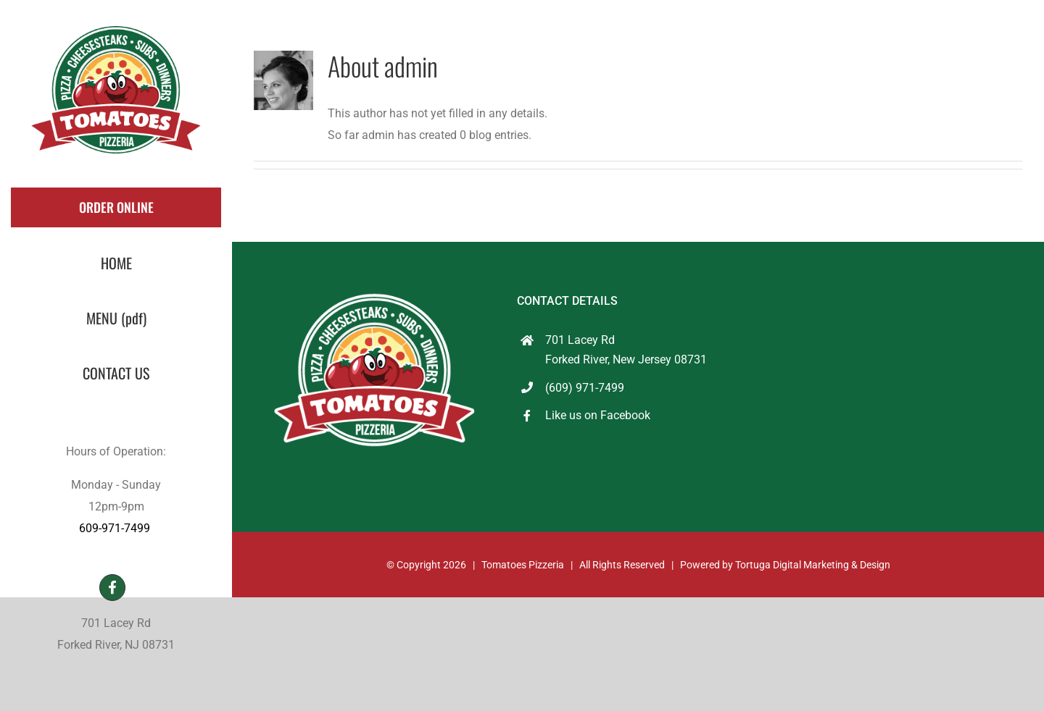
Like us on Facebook (597, 415)
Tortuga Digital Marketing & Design (812, 565)
